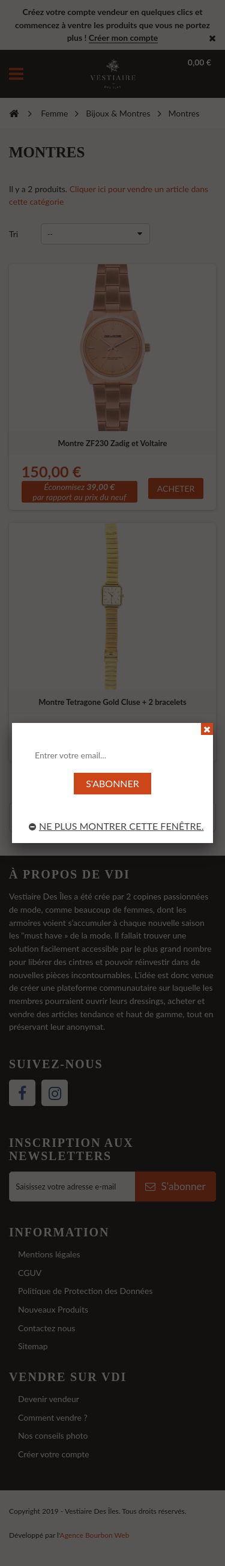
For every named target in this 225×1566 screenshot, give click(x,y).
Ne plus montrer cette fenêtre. (116, 826)
